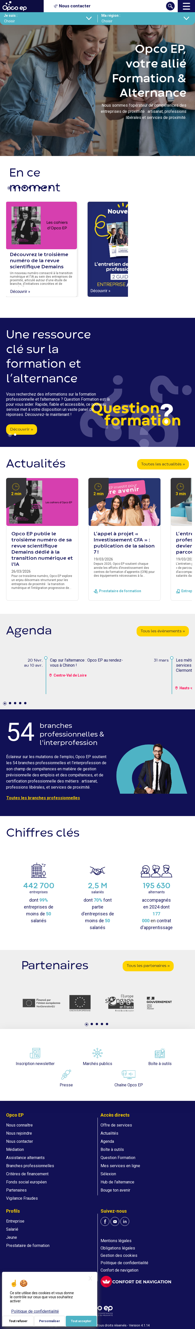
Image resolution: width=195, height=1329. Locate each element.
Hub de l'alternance (117, 1182)
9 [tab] (50, 188)
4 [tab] (25, 188)
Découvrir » (20, 291)
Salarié (12, 1229)
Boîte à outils (112, 1149)
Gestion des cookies (119, 1255)
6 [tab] (35, 188)
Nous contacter (19, 1141)
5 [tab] (30, 188)
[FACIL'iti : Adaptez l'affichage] (136, 1281)
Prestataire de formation (28, 1245)
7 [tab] (40, 188)
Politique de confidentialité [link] (35, 1311)
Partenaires (16, 1190)
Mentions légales (116, 1240)
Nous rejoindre (19, 1133)
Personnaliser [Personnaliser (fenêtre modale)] (49, 1321)
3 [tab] (20, 188)
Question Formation (118, 1157)
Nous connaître (19, 1125)
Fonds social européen (26, 1182)
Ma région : (110, 15)
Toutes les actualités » (163, 464)
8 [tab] (45, 188)
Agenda (107, 1141)
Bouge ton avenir (115, 1190)
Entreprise (15, 1221)
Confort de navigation (119, 1270)
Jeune (11, 1237)
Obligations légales (118, 1248)
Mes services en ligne (120, 1165)
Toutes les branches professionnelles (43, 797)
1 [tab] (9, 188)
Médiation (15, 1149)
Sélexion (108, 1173)
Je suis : (11, 15)
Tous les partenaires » (148, 966)
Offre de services (116, 1125)
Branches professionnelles (30, 1165)
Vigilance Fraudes (22, 1198)
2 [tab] (15, 188)
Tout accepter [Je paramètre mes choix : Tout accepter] (81, 1321)
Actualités (109, 1133)
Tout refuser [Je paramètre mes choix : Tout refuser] (18, 1321)
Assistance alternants (25, 1157)
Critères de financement (27, 1173)
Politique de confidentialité (124, 1262)
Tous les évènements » (163, 631)
